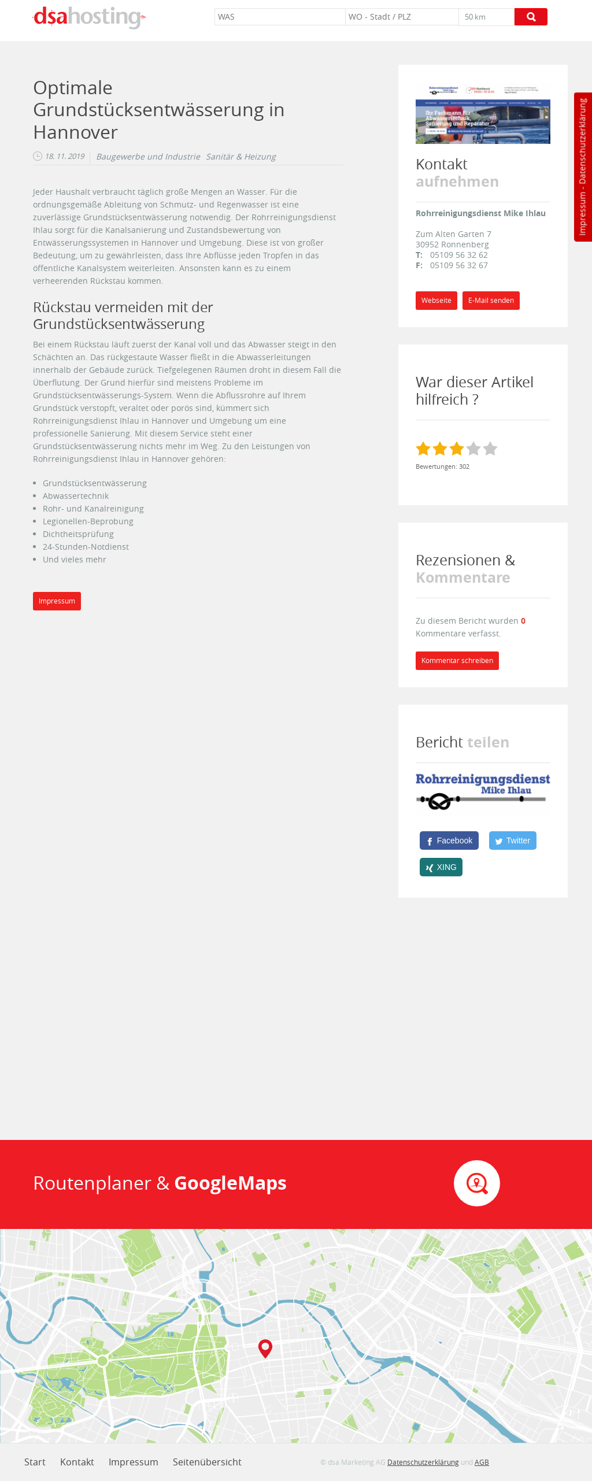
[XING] (441, 867)
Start (35, 1462)
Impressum (581, 214)
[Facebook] (449, 840)
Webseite (436, 300)
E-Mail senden (491, 300)
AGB (482, 1462)
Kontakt (77, 1462)
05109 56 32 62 (459, 254)
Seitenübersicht (207, 1462)
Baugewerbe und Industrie (148, 156)
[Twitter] (512, 840)
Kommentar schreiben (457, 660)
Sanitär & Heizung (241, 156)
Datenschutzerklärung (581, 141)
